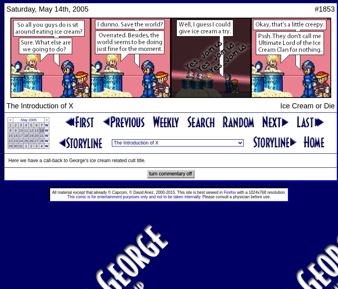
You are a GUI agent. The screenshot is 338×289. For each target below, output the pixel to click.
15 (10, 136)
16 (16, 136)
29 (10, 146)
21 (42, 136)
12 (31, 130)
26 (31, 141)
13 (36, 130)
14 (42, 130)
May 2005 (29, 120)
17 (21, 136)
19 (31, 136)
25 (26, 141)
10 (21, 130)
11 (26, 130)
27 (36, 141)
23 (16, 141)
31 (21, 146)
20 (36, 136)
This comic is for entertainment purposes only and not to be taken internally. (134, 197)
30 (16, 146)
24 (21, 141)
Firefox (230, 192)
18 (26, 136)
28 (42, 141)
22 (10, 141)
